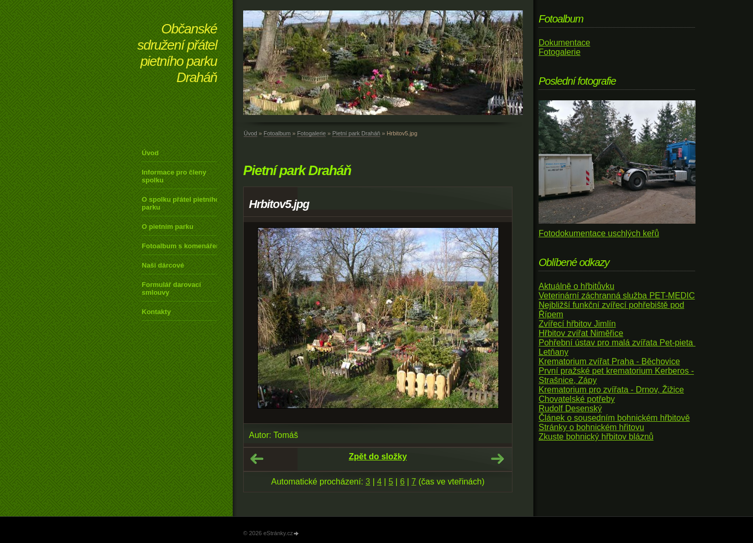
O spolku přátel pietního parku (181, 203)
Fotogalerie (311, 133)
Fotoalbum (277, 133)
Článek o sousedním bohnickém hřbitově (614, 417)
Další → (497, 459)
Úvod (150, 153)
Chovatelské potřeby (577, 399)
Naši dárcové (163, 265)
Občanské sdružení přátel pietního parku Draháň (177, 53)
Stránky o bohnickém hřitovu (591, 427)
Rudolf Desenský (570, 408)
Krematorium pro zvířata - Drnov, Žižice (611, 389)
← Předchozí (257, 459)
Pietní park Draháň (356, 133)
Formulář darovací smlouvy (171, 288)
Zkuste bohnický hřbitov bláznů (596, 436)
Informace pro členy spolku (174, 176)
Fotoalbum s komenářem (182, 246)
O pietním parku (167, 226)
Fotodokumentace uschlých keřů (599, 233)
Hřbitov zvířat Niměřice (581, 333)
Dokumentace (564, 42)
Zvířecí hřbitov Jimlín (577, 323)
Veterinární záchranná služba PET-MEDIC (617, 295)
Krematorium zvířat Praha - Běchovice (609, 361)
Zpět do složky (378, 456)
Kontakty (156, 312)
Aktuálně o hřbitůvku (576, 286)
